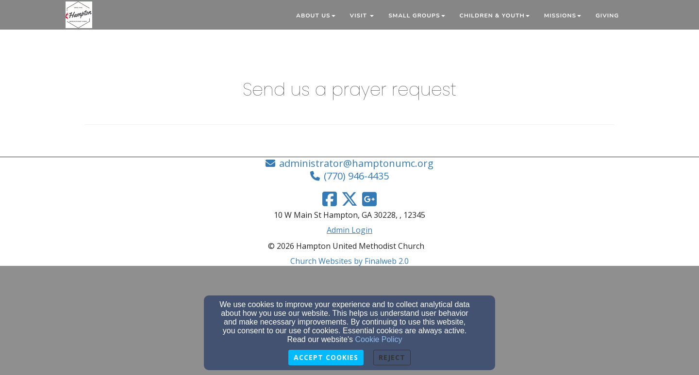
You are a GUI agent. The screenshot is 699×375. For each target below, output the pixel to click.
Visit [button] (362, 15)
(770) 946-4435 (356, 175)
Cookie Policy (378, 339)
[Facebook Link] (329, 199)
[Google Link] (369, 199)
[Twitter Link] (349, 199)
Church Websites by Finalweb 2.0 (349, 261)
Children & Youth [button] (495, 15)
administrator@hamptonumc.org (356, 163)
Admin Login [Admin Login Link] (349, 230)
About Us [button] (315, 15)
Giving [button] (607, 15)
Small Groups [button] (416, 15)
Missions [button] (562, 15)
